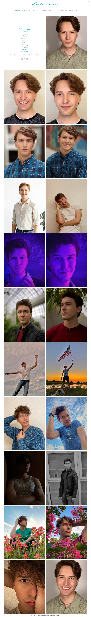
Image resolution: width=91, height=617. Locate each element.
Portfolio (12, 55)
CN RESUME (37, 55)
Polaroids (21, 55)
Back (7, 26)
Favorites (44, 10)
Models (17, 10)
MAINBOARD (58, 615)
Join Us (51, 10)
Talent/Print (26, 10)
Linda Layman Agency (45, 4)
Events (71, 10)
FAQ (57, 10)
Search (35, 10)
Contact (64, 10)
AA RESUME (29, 55)
